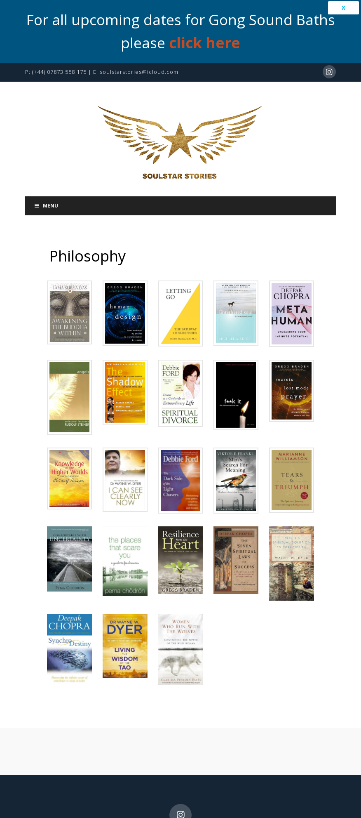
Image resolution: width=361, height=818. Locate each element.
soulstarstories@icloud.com (139, 66)
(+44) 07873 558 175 (59, 66)
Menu (45, 199)
